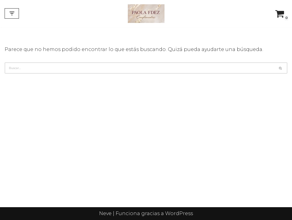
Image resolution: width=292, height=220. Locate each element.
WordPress (179, 213)
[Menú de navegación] (12, 13)
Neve (105, 213)
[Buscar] (139, 68)
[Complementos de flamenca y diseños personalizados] (146, 13)
